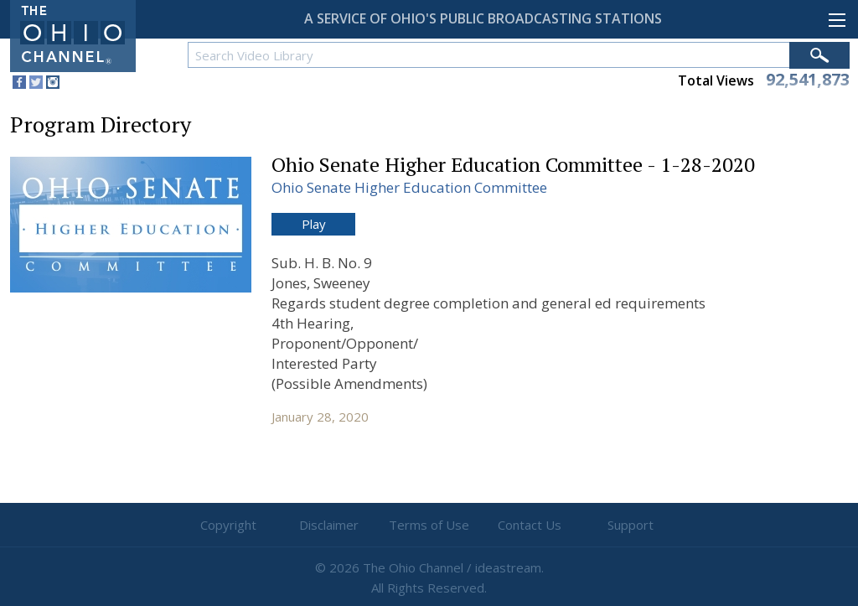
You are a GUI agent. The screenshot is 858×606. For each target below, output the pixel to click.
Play (314, 223)
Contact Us (529, 524)
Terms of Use (429, 524)
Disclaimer (329, 524)
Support (630, 524)
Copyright (228, 524)
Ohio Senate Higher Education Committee (409, 187)
